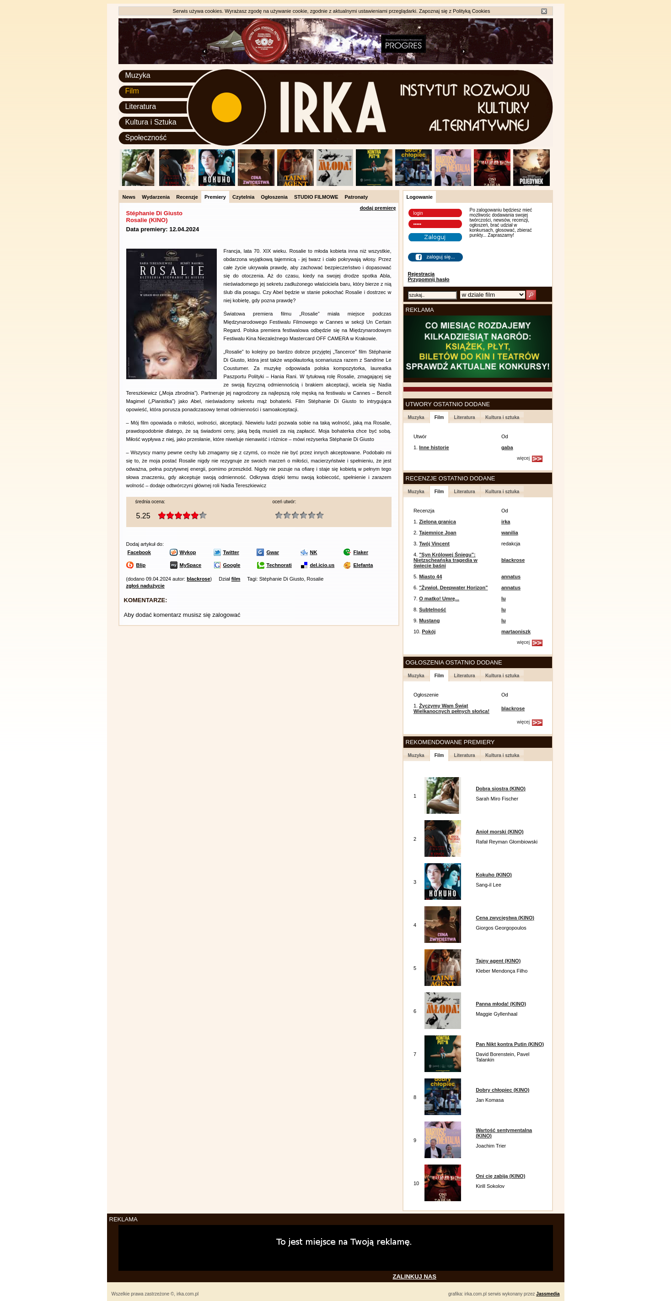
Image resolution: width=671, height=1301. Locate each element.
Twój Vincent (434, 543)
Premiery (215, 197)
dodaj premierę (378, 208)
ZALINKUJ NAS (414, 1276)
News (129, 197)
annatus (511, 576)
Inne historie (434, 447)
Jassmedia (547, 1293)
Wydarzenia (156, 197)
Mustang (429, 620)
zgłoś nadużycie (145, 585)
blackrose (198, 579)
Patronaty (356, 197)
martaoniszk (516, 631)
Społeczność (146, 138)
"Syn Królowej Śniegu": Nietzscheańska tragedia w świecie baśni (445, 560)
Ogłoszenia (274, 197)
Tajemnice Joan (437, 532)
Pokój (428, 631)
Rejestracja (421, 274)
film (236, 579)
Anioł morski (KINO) (500, 831)
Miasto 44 (430, 576)
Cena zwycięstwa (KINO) (505, 917)
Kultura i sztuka (502, 417)
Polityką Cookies (471, 11)
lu (503, 598)
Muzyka (137, 75)
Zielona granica (437, 521)
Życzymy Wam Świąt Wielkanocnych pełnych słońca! (451, 708)
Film (132, 91)
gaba (507, 447)
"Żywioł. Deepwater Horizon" (453, 587)
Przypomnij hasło (429, 279)
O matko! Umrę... (439, 598)
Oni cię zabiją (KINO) (500, 1176)
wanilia (509, 532)
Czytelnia (243, 197)
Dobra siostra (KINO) (501, 788)
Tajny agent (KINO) (498, 961)
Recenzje (187, 197)
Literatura (140, 106)
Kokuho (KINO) (494, 874)
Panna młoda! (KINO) (501, 1004)
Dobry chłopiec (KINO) (502, 1090)
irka (505, 521)
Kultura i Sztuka (151, 122)
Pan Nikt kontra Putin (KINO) (510, 1044)
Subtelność (432, 609)
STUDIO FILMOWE (316, 197)
